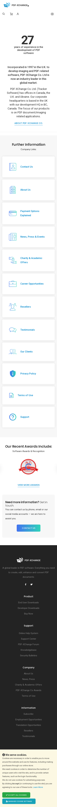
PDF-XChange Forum (28, 644)
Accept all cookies (16, 795)
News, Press (28, 679)
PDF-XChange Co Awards (28, 690)
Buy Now (28, 613)
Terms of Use (28, 696)
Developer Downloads (28, 608)
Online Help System (28, 633)
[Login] (17, 14)
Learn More (38, 787)
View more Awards (29, 484)
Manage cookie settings (19, 801)
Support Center (28, 638)
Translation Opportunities (28, 725)
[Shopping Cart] (11, 14)
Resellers (28, 730)
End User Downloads (28, 602)
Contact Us (28, 528)
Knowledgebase (28, 650)
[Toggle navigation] (52, 14)
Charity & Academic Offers (28, 684)
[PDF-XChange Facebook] (25, 584)
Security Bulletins (28, 655)
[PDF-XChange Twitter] (31, 584)
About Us (28, 673)
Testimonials (28, 736)
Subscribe (28, 714)
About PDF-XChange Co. (28, 123)
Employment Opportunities (28, 719)
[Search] (3, 13)
